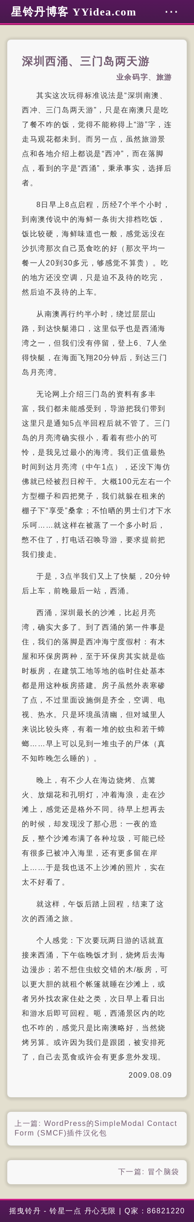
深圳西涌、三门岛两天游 (86, 61)
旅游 (164, 77)
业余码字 (132, 77)
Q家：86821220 (154, 1211)
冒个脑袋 (163, 1172)
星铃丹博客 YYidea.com (74, 12)
